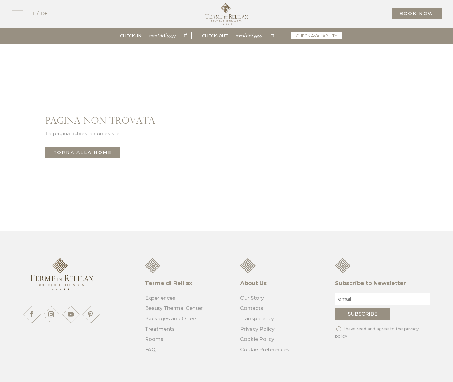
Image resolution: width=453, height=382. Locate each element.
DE (44, 14)
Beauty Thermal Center (174, 308)
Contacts (251, 308)
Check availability (316, 35)
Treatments (160, 329)
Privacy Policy (257, 329)
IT (32, 14)
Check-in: (131, 35)
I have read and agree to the (377, 332)
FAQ (150, 350)
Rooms (154, 339)
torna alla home (82, 152)
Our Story (252, 298)
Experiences (160, 298)
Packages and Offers (171, 319)
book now (417, 13)
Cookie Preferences (264, 350)
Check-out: (215, 35)
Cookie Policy (257, 339)
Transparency (257, 319)
